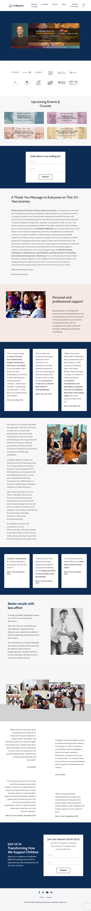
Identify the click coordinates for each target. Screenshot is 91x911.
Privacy (49, 901)
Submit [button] (45, 177)
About (64, 4)
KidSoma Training (34, 5)
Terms (41, 901)
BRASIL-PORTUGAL (74, 5)
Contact (55, 4)
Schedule (45, 4)
